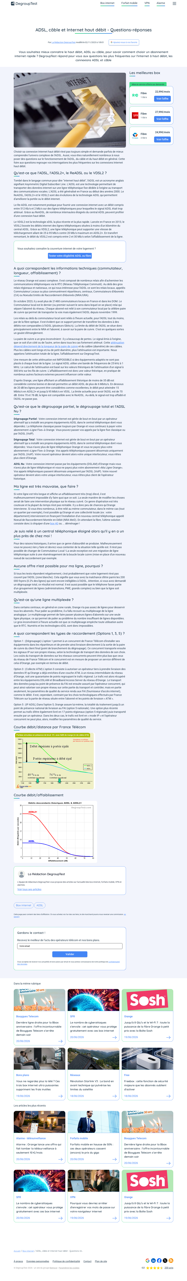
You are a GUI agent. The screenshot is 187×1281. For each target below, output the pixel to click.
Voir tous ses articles (29, 889)
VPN (147, 3)
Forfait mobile (129, 3)
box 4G (54, 523)
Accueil (17, 1251)
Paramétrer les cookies (69, 1268)
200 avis (169, 1267)
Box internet (107, 3)
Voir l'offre (162, 98)
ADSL (40, 905)
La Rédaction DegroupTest (64, 42)
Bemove (53, 1268)
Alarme (161, 3)
